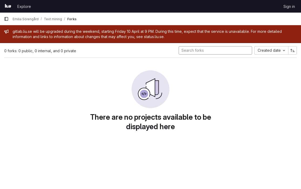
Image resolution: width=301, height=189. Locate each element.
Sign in (289, 6)
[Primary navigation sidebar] (6, 19)
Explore (24, 6)
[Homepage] (8, 6)
